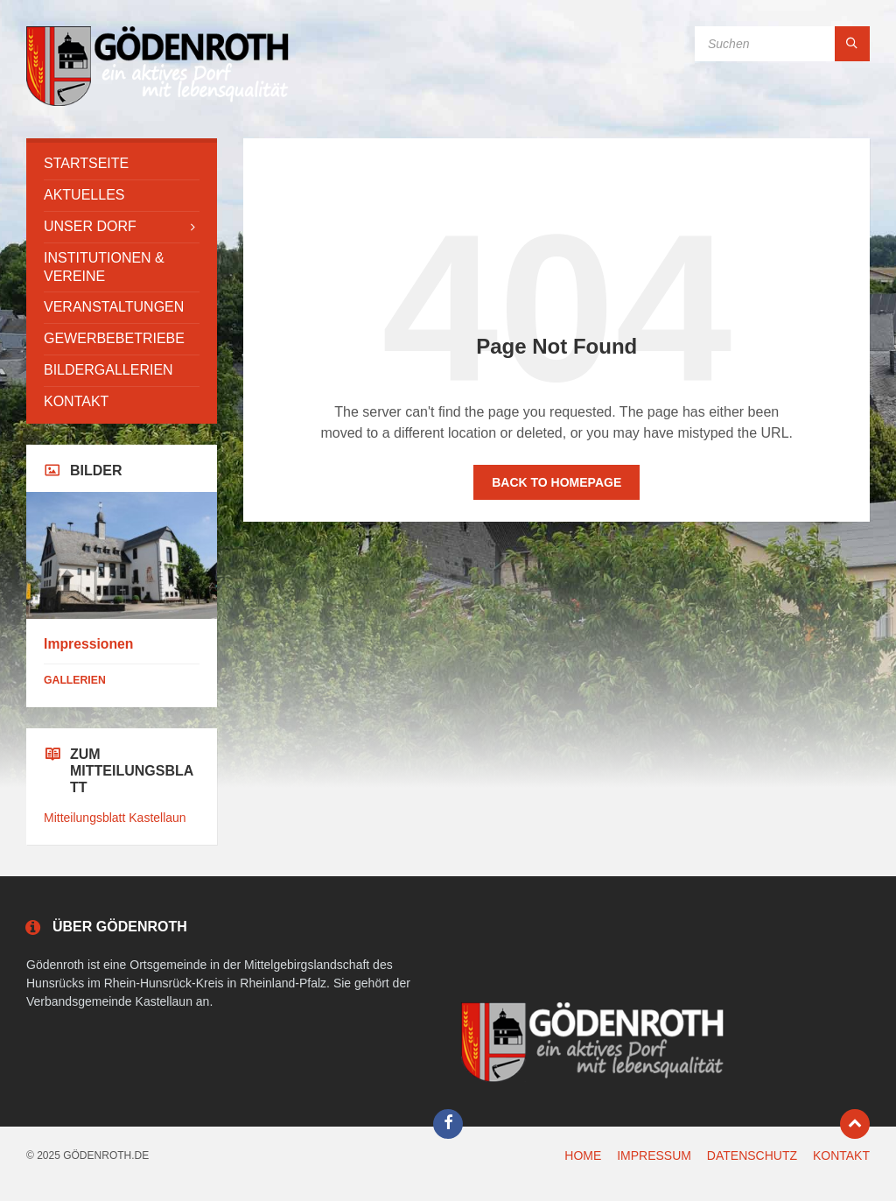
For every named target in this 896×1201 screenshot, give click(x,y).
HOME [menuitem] (582, 1155)
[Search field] (782, 43)
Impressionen (88, 643)
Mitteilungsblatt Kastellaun (115, 818)
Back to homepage (556, 482)
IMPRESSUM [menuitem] (654, 1155)
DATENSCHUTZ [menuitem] (752, 1155)
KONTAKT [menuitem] (841, 1155)
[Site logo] (157, 103)
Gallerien (75, 680)
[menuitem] (122, 164)
